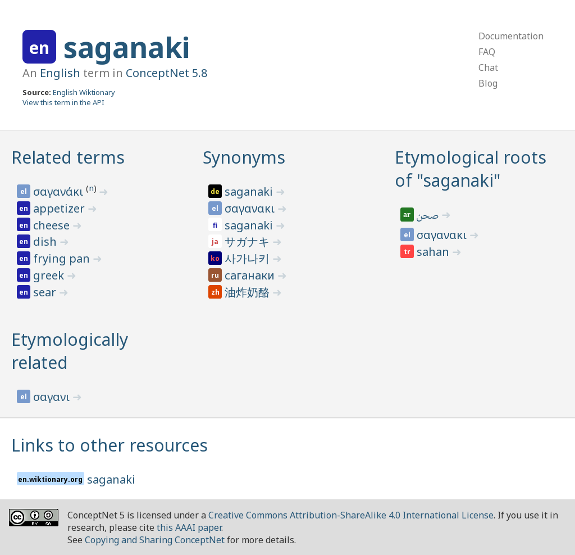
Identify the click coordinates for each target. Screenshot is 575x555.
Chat (488, 67)
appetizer (60, 208)
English (60, 72)
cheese (52, 225)
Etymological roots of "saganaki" (470, 169)
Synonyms (244, 157)
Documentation (511, 36)
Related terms (68, 157)
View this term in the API (63, 102)
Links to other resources (109, 445)
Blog (488, 83)
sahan (434, 251)
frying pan (63, 258)
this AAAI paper (189, 527)
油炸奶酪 (248, 292)
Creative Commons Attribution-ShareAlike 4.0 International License (351, 515)
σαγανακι (251, 208)
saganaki (126, 47)
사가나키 (248, 258)
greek (50, 275)
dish (46, 241)
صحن (428, 216)
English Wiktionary (84, 92)
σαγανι (52, 396)
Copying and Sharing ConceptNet (155, 540)
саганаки (251, 275)
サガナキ (248, 241)
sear (46, 292)
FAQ (486, 52)
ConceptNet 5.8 (166, 72)
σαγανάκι (59, 191)
